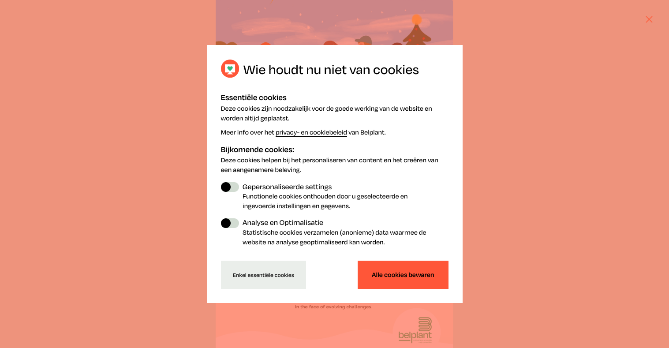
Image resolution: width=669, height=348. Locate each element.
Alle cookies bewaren (403, 275)
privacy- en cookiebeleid (311, 131)
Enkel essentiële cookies (263, 274)
